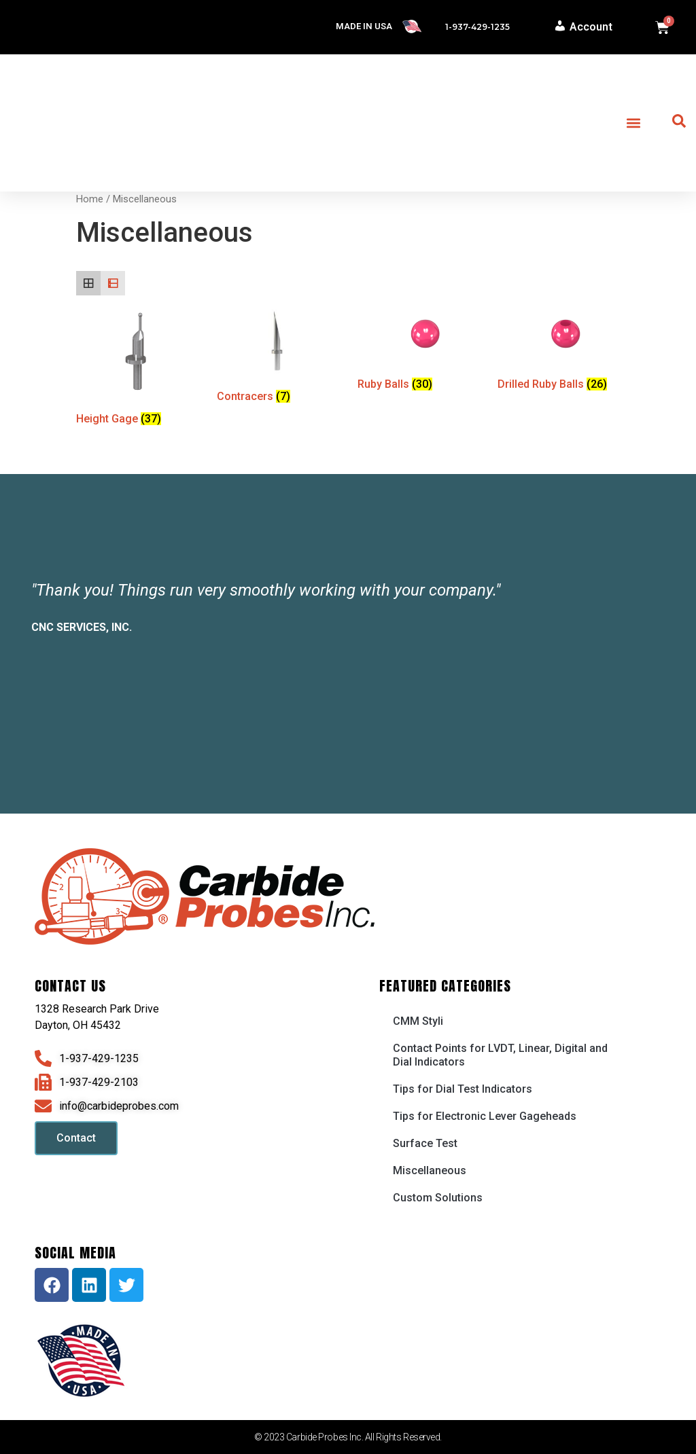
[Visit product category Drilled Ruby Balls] (557, 351)
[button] (634, 123)
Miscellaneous (429, 1170)
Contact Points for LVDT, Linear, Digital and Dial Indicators (500, 1055)
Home (89, 199)
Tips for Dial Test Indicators (462, 1089)
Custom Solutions (438, 1197)
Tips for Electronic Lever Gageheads (484, 1116)
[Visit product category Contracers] (276, 357)
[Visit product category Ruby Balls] (417, 351)
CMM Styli (418, 1021)
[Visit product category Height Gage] (136, 368)
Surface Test (425, 1143)
